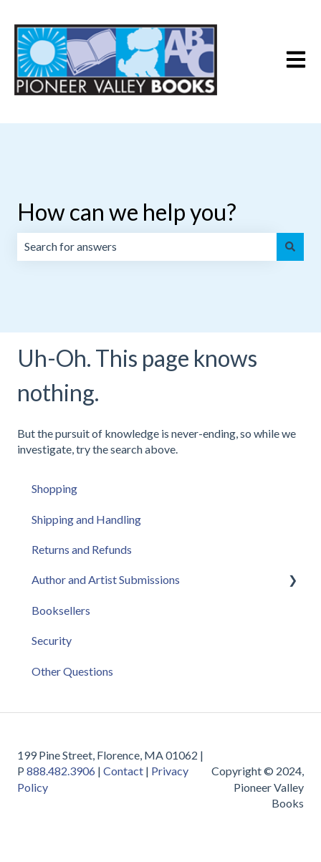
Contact (123, 770)
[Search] (290, 246)
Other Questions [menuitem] (72, 671)
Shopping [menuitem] (54, 488)
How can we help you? (126, 212)
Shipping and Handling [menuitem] (86, 519)
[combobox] (147, 246)
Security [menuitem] (52, 640)
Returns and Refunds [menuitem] (82, 549)
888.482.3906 (61, 770)
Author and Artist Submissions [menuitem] (106, 579)
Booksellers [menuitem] (61, 610)
